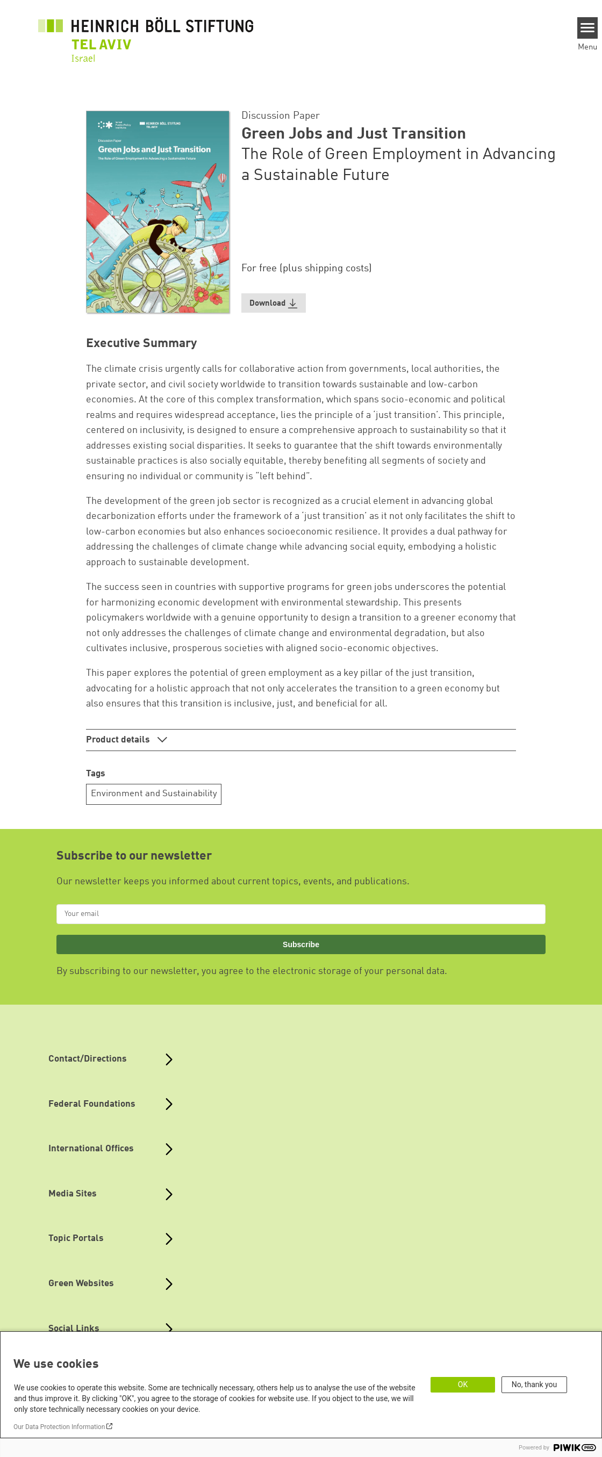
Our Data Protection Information (59, 1427)
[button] (273, 303)
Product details (119, 740)
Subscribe (301, 944)
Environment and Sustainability (154, 793)
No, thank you (534, 1384)
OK (463, 1384)
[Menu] (587, 28)
